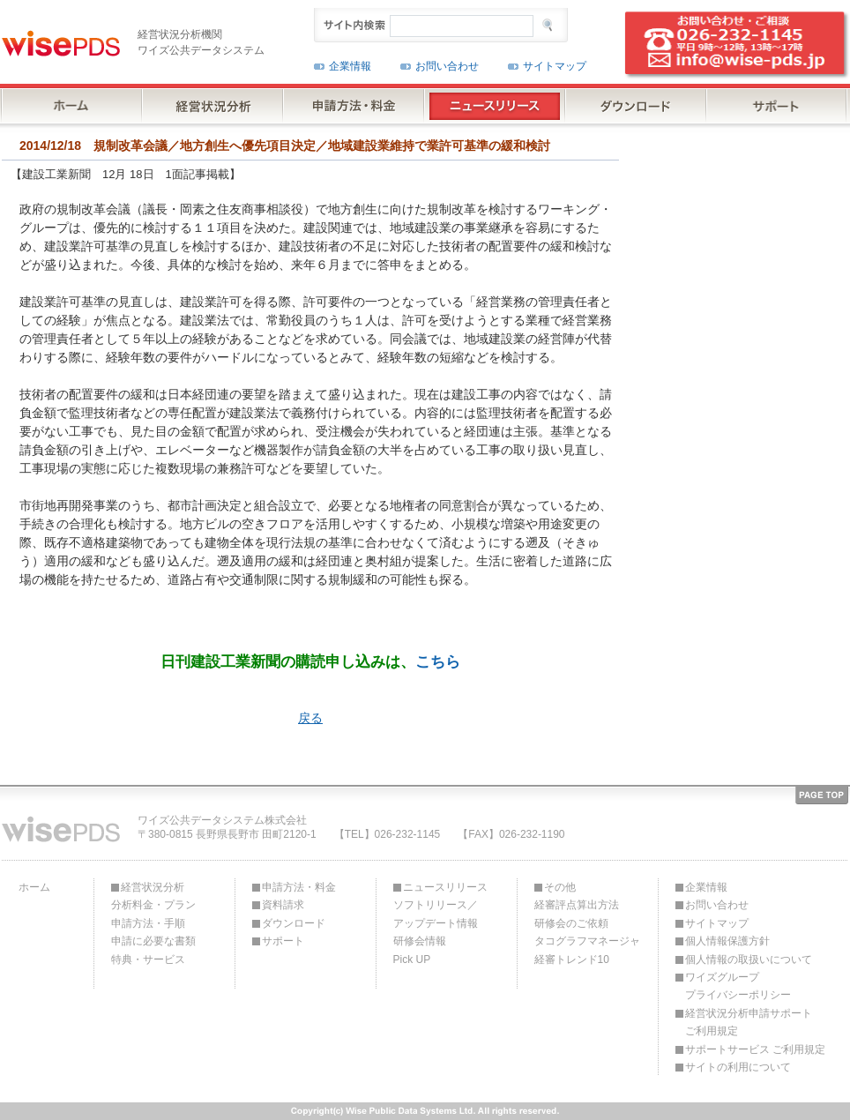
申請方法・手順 (148, 923)
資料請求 (283, 905)
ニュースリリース (445, 887)
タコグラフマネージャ (587, 941)
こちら (437, 661)
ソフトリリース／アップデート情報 (435, 914)
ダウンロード (293, 923)
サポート (283, 941)
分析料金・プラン (153, 905)
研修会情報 (419, 941)
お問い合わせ (447, 66)
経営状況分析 (152, 887)
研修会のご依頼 (571, 923)
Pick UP (412, 959)
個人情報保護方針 (727, 941)
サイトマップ (554, 66)
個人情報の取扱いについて (748, 959)
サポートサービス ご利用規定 (755, 1049)
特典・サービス (148, 959)
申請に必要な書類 (153, 941)
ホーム (34, 887)
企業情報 (350, 66)
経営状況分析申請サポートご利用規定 (748, 1022)
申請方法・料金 (299, 887)
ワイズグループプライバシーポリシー (738, 986)
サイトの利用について (738, 1067)
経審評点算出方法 (576, 905)
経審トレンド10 (571, 959)
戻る (310, 718)
